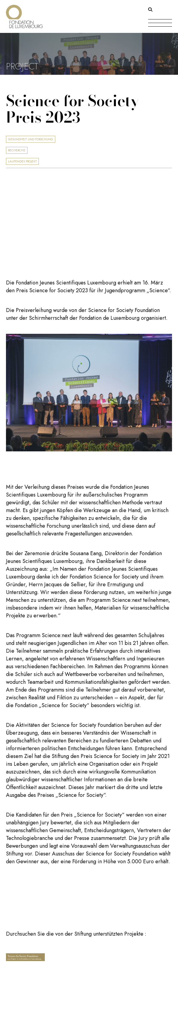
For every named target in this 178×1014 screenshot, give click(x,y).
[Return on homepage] (24, 14)
